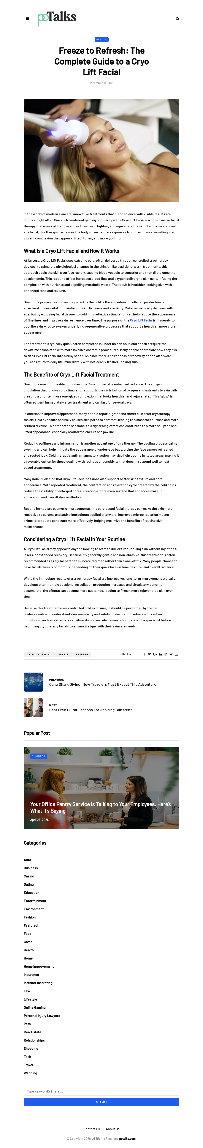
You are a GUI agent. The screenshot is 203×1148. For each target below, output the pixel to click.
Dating (29, 884)
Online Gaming (35, 1007)
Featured (31, 925)
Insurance (31, 974)
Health (101, 39)
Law (27, 991)
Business (38, 756)
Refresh (82, 654)
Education (31, 892)
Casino (29, 876)
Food (27, 933)
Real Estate (32, 1032)
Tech (27, 1057)
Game (28, 942)
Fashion (30, 917)
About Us (113, 1129)
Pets (27, 1024)
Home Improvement (39, 966)
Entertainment (35, 901)
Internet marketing (38, 983)
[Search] (101, 1091)
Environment (34, 909)
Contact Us (91, 1129)
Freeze (64, 654)
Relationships (34, 1040)
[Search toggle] (176, 18)
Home (28, 958)
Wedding (30, 1073)
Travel (28, 1065)
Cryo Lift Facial (39, 654)
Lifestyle (30, 999)
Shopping (31, 1048)
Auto (27, 860)
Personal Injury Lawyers (42, 1015)
